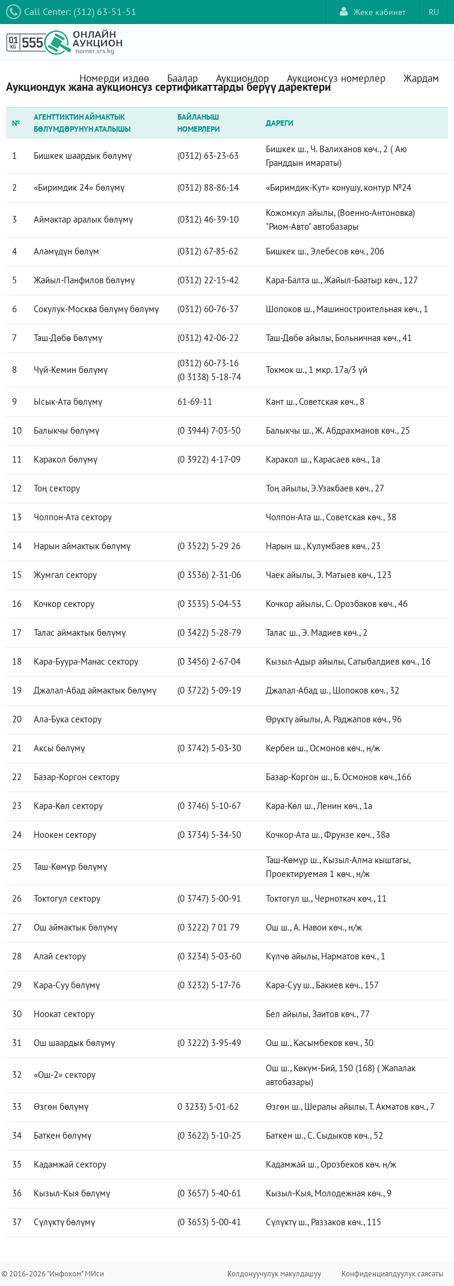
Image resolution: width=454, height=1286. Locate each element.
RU (434, 12)
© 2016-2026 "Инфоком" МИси (52, 1274)
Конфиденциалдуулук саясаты (393, 1274)
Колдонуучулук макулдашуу (274, 1274)
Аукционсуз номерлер (336, 78)
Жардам (421, 78)
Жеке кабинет (373, 11)
